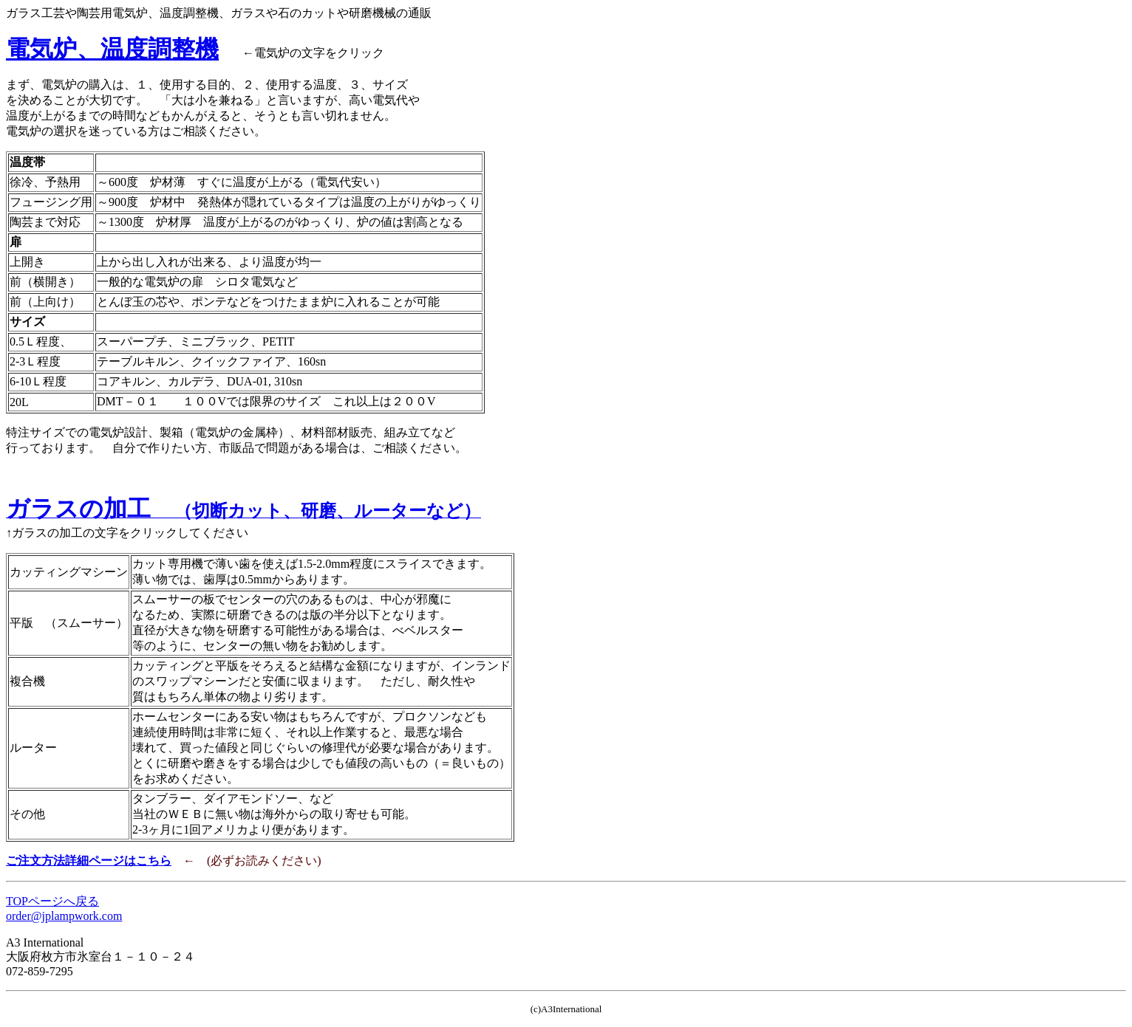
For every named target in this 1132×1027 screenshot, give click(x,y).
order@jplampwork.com (64, 916)
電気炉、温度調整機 (112, 48)
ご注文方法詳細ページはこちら (88, 860)
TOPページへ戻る (52, 901)
